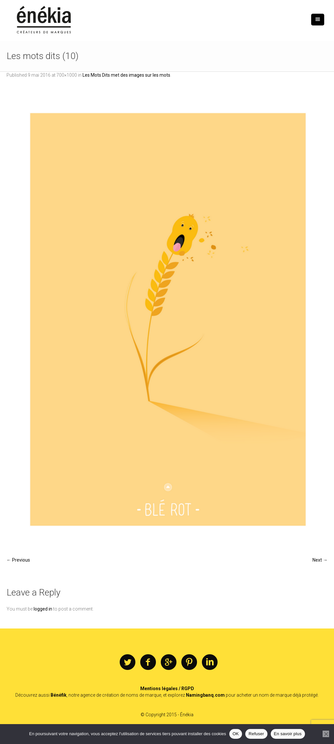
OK (236, 733)
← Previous (18, 560)
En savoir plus (288, 733)
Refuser (256, 733)
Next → (319, 560)
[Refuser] (326, 734)
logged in (43, 609)
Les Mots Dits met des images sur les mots (126, 75)
